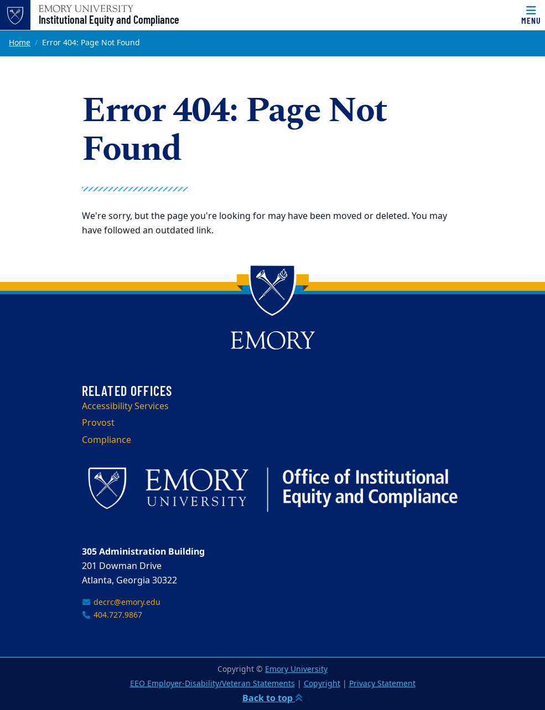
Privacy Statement (382, 684)
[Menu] (531, 15)
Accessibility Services (125, 406)
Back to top (272, 698)
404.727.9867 (112, 615)
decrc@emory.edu (121, 602)
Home (19, 43)
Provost (98, 423)
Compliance (106, 440)
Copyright (322, 684)
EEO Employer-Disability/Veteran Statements (212, 684)
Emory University (296, 669)
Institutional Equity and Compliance (109, 19)
